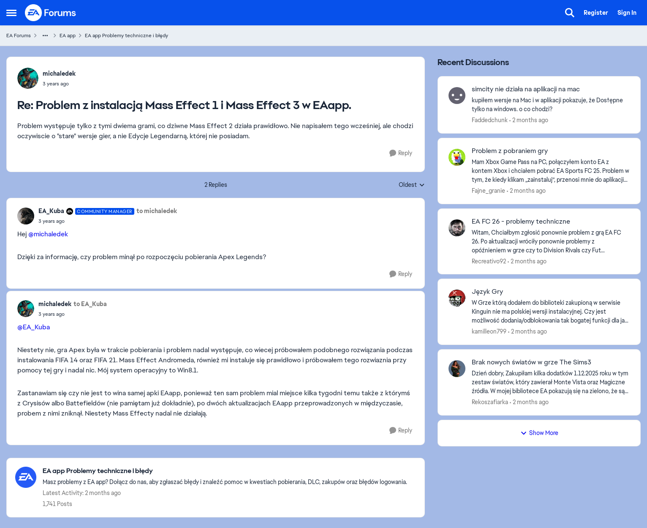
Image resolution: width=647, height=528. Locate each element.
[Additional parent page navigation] (45, 35)
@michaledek (48, 234)
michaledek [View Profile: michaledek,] (59, 73)
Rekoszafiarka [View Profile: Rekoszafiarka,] (490, 402)
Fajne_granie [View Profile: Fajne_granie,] (488, 190)
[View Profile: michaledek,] (27, 78)
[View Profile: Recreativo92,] (457, 227)
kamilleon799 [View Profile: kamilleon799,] (489, 331)
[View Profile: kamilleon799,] (457, 298)
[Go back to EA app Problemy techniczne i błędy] (225, 471)
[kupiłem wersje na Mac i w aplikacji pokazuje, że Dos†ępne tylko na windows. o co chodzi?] (551, 105)
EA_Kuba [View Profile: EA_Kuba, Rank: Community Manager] (51, 211)
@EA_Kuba (33, 327)
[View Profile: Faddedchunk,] (457, 95)
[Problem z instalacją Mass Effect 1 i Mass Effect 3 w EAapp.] (59, 84)
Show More (539, 433)
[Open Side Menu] (11, 12)
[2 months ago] (528, 120)
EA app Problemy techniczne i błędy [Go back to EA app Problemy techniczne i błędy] (126, 35)
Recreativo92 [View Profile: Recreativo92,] (489, 261)
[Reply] (401, 153)
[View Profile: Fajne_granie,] (457, 157)
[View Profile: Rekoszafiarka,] (457, 368)
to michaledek (156, 211)
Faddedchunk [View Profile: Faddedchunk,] (490, 120)
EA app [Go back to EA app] (68, 35)
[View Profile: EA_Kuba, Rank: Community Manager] (25, 216)
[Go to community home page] (50, 12)
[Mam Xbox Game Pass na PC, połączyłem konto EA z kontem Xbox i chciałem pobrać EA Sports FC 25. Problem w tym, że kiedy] (551, 171)
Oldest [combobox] (412, 185)
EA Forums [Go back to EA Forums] (18, 35)
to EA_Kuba (90, 304)
